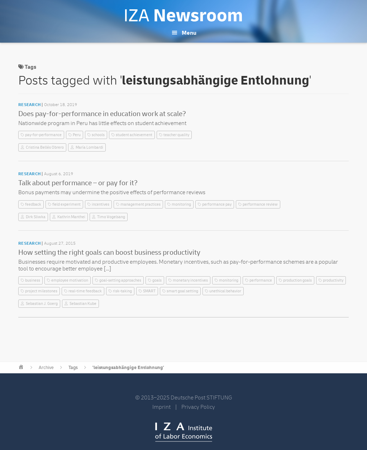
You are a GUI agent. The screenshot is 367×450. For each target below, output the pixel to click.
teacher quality (176, 135)
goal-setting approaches (120, 280)
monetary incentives (190, 280)
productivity (333, 280)
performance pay (217, 204)
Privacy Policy (198, 407)
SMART (149, 291)
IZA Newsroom (183, 15)
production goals (297, 280)
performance (260, 280)
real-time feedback (85, 291)
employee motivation (69, 280)
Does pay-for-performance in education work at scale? (102, 113)
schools (98, 135)
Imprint (161, 407)
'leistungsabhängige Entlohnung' (128, 367)
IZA (183, 432)
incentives (100, 204)
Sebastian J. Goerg (42, 303)
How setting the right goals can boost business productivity (109, 252)
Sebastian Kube (83, 303)
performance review (260, 204)
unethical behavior (225, 291)
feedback (33, 204)
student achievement (134, 135)
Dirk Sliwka (36, 217)
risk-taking (122, 291)
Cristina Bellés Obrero (45, 147)
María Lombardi (89, 147)
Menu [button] (189, 33)
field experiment (66, 204)
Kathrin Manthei (71, 217)
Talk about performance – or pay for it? (78, 182)
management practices (140, 204)
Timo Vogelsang (111, 217)
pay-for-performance (43, 135)
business (32, 280)
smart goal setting (182, 291)
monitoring (181, 204)
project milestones (41, 291)
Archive (46, 367)
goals (157, 280)
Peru (77, 135)
